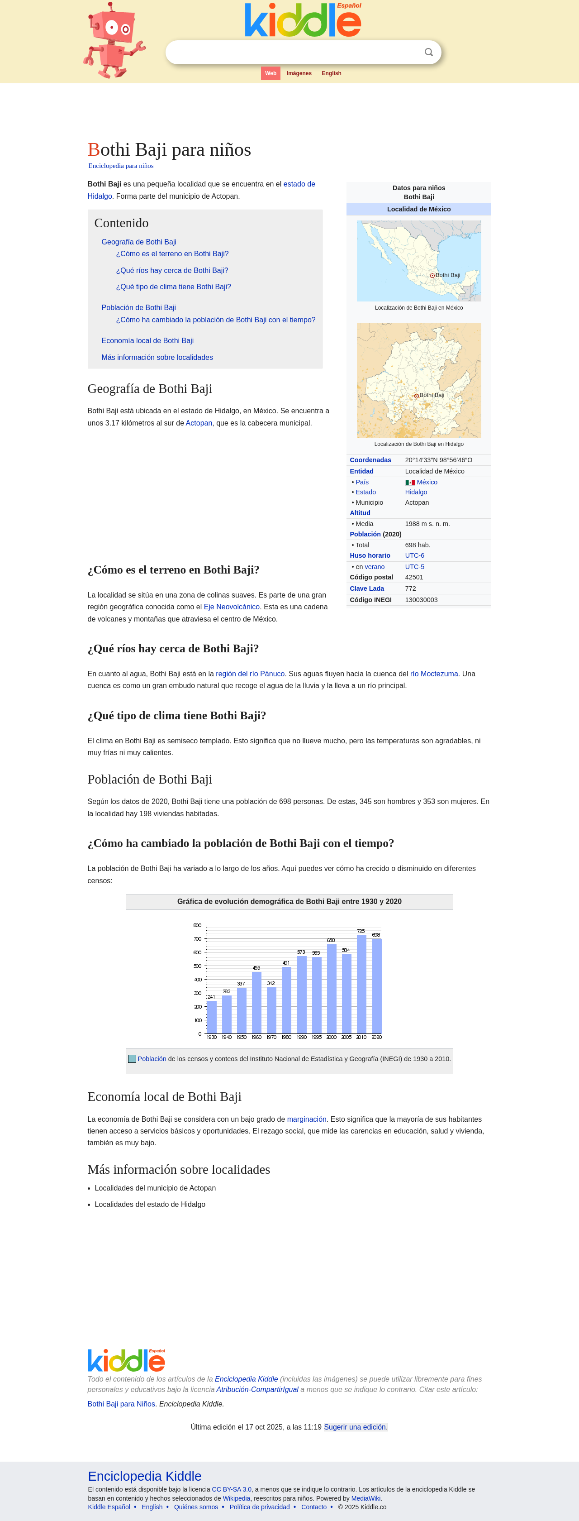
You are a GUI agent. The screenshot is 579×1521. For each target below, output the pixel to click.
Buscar (429, 52)
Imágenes (299, 73)
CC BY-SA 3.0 (232, 1489)
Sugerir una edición (355, 1427)
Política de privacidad (260, 1507)
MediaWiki (366, 1498)
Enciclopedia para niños (121, 165)
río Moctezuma (434, 674)
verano (374, 566)
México (427, 482)
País (362, 482)
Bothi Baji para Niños (121, 1404)
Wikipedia (237, 1498)
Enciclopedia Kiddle (246, 1379)
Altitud (360, 513)
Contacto (314, 1507)
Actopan (199, 423)
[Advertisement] (289, 109)
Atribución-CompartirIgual (258, 1389)
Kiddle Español (109, 1507)
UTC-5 (414, 566)
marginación (307, 1119)
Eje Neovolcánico (232, 607)
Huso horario (370, 555)
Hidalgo (416, 492)
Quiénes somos (196, 1507)
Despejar (410, 52)
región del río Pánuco (250, 674)
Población (365, 534)
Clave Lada (367, 588)
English (332, 73)
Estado (366, 492)
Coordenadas (370, 460)
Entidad (362, 471)
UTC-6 (414, 555)
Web (270, 73)
